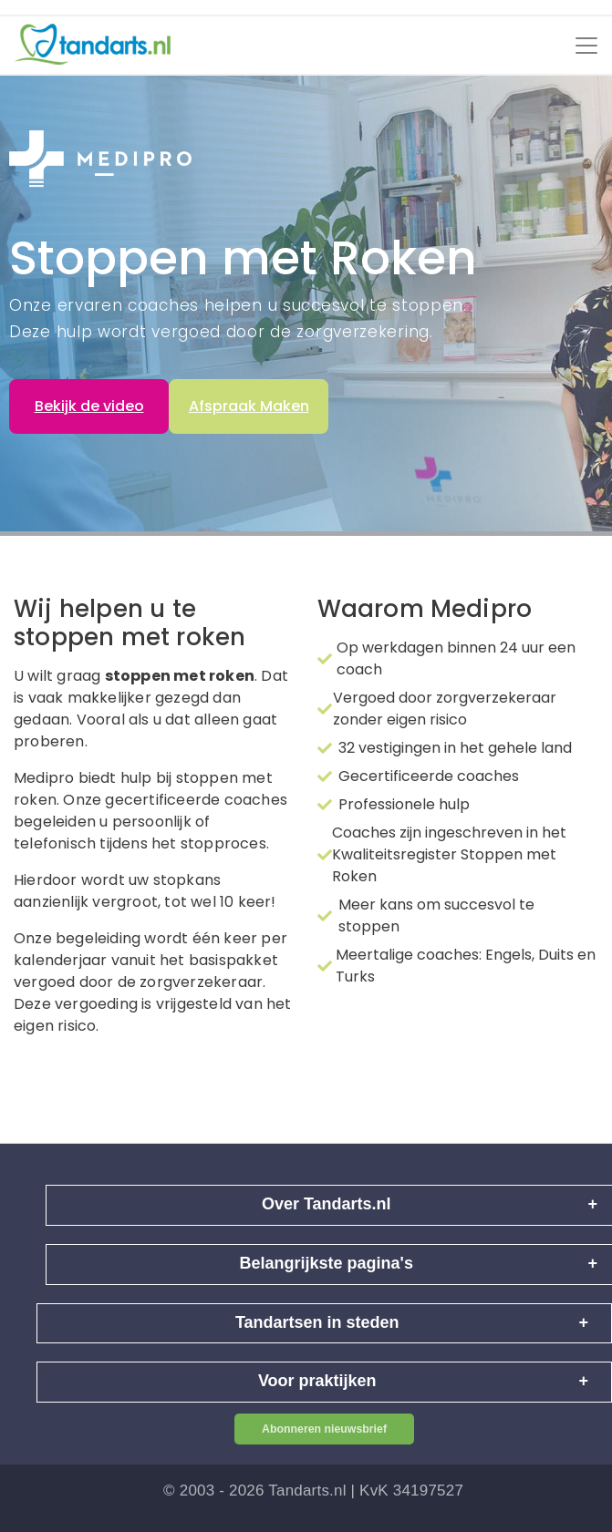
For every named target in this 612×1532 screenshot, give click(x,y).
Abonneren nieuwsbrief (324, 1429)
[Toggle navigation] (586, 45)
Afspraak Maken (249, 406)
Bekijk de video (89, 406)
